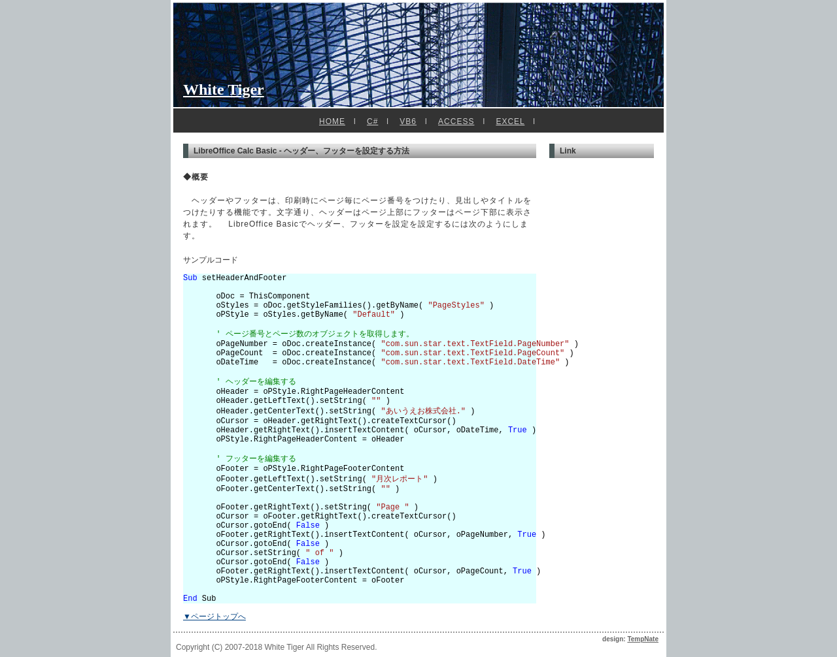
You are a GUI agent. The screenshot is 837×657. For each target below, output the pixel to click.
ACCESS (456, 121)
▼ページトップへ (214, 616)
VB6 (408, 121)
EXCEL (510, 121)
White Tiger (223, 89)
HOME (332, 121)
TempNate (642, 639)
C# (372, 121)
